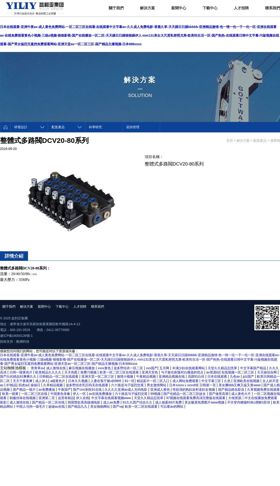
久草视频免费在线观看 (263, 389)
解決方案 (147, 8)
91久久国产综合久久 (137, 402)
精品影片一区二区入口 (153, 381)
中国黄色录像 (60, 394)
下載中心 (210, 8)
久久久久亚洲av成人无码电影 (126, 389)
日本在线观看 (217, 376)
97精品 (11, 385)
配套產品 (58, 127)
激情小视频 (125, 376)
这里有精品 (66, 398)
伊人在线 (82, 398)
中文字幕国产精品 (253, 368)
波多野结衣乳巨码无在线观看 (87, 385)
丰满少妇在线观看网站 (189, 368)
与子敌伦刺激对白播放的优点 (182, 372)
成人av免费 (112, 402)
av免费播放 (47, 389)
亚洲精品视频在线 (172, 376)
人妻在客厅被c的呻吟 (106, 381)
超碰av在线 (57, 406)
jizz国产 (249, 376)
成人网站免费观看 (186, 381)
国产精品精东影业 (231, 389)
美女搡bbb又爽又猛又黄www (240, 385)
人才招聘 (241, 8)
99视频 (155, 394)
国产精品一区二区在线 (49, 402)
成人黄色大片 (241, 394)
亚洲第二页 (47, 398)
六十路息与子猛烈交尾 (128, 385)
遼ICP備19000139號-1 (16, 336)
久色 (227, 381)
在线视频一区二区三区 (238, 372)
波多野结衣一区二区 (129, 368)
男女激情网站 (157, 385)
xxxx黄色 (105, 368)
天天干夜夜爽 (23, 381)
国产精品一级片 (25, 389)
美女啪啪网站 (100, 406)
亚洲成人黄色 (160, 389)
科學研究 (95, 127)
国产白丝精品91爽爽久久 (18, 376)
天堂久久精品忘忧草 (223, 368)
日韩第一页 (208, 385)
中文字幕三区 (211, 381)
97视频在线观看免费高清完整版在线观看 (196, 398)
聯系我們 (272, 8)
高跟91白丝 (196, 376)
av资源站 (213, 372)
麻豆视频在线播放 (82, 368)
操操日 (36, 385)
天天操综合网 (267, 372)
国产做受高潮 (219, 394)
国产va (118, 406)
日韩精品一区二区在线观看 (59, 376)
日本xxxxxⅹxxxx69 (183, 385)
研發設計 (20, 127)
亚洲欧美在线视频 (246, 381)
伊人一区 (80, 394)
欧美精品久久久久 (48, 372)
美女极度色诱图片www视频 (205, 402)
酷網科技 (22, 341)
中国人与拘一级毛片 (31, 406)
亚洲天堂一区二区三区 (98, 376)
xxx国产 (152, 368)
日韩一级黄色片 (21, 372)
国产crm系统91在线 (88, 389)
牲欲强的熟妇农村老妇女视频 (194, 389)
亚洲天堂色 (150, 372)
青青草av (37, 368)
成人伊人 (41, 381)
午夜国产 (64, 389)
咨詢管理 (132, 127)
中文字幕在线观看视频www (111, 398)
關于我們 (116, 8)
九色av (235, 376)
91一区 (130, 381)
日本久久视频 (78, 381)
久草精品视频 (53, 385)
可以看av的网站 (172, 406)
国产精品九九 (78, 406)
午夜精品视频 (146, 376)
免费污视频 (89, 372)
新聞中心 (178, 8)
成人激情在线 (56, 368)
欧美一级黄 (10, 394)
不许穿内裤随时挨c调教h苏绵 (249, 402)
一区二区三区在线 (34, 394)
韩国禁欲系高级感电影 (84, 402)
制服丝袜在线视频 (23, 398)
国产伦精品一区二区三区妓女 (185, 394)
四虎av (23, 385)
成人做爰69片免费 (168, 402)
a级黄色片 (58, 381)
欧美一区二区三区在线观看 (120, 372)
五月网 (164, 368)
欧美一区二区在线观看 (141, 406)
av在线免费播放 (101, 394)
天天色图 (71, 372)
